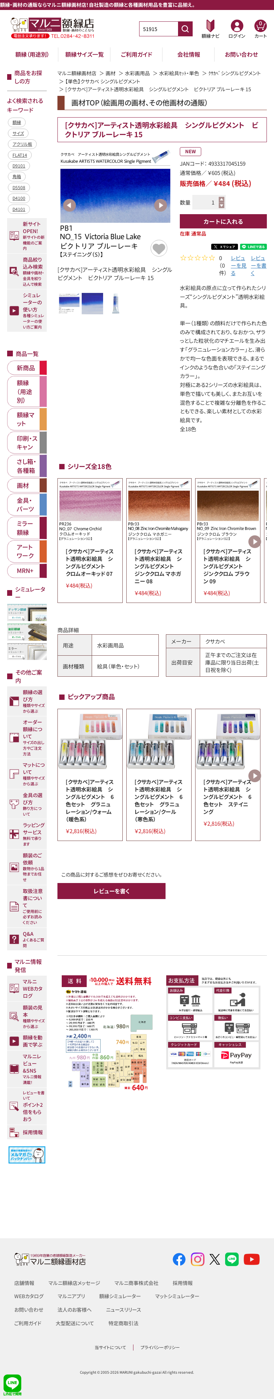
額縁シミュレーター (120, 1296)
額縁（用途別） (32, 54)
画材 (111, 73)
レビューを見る (239, 266)
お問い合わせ (241, 54)
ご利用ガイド (136, 54)
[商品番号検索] (185, 29)
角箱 (16, 176)
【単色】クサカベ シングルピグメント (102, 81)
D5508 (18, 187)
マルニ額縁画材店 (76, 73)
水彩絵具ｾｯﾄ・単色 (179, 73)
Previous (69, 205)
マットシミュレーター (177, 1296)
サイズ (18, 133)
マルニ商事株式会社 (136, 1282)
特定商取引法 (123, 1323)
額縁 (16, 122)
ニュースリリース (123, 1309)
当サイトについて (110, 1347)
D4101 (18, 209)
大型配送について (75, 1323)
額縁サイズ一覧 (84, 54)
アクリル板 (22, 144)
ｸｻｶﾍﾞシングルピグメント (234, 73)
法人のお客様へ (74, 1309)
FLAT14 (19, 155)
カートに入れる (223, 221)
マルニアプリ (71, 1296)
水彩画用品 (137, 73)
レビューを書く (259, 266)
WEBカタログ (29, 1296)
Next (160, 205)
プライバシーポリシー (160, 1347)
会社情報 (188, 54)
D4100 (18, 198)
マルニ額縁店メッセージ (74, 1282)
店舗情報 (24, 1282)
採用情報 (183, 1282)
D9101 (18, 165)
